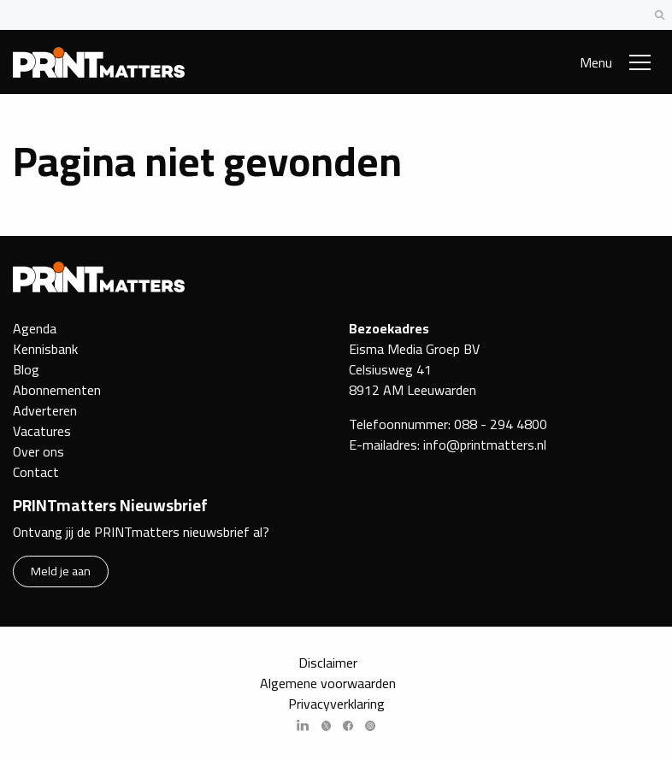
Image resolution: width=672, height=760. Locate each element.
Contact (36, 472)
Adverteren (45, 410)
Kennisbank (45, 349)
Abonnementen (57, 390)
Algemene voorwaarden (328, 683)
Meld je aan (61, 570)
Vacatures (42, 431)
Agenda (34, 328)
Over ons (38, 451)
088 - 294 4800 (500, 424)
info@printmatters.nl (484, 444)
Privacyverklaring (336, 703)
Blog (26, 369)
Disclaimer (327, 662)
